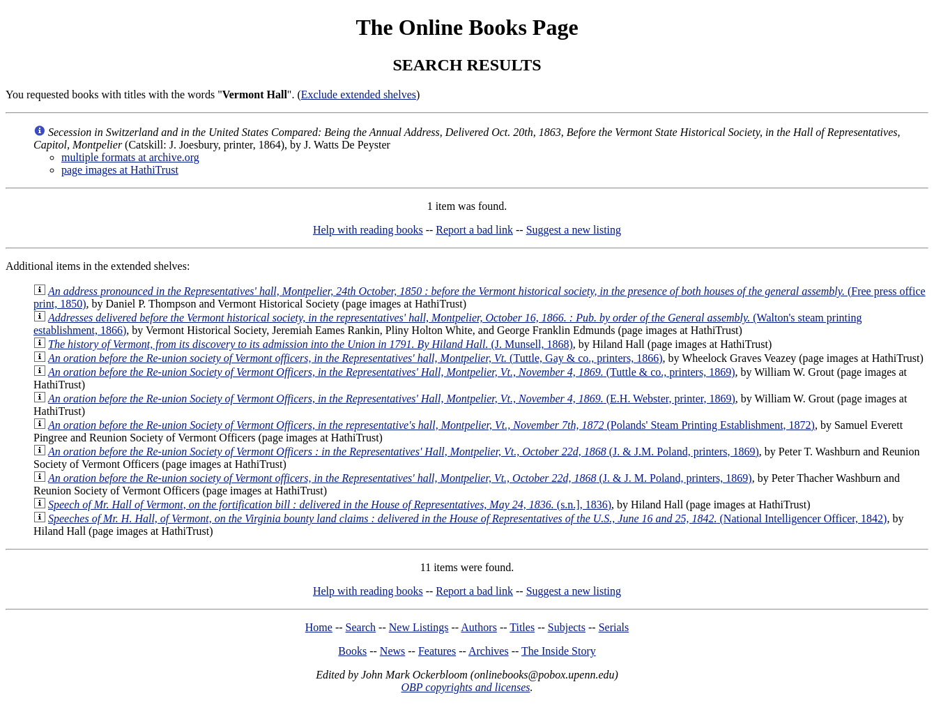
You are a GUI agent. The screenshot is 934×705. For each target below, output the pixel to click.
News (392, 651)
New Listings (419, 627)
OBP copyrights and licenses (465, 687)
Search (361, 627)
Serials (614, 627)
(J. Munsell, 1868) (310, 344)
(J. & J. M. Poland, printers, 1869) (400, 478)
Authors (479, 627)
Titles (522, 627)
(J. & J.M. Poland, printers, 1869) (403, 451)
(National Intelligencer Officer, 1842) (467, 518)
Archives (488, 651)
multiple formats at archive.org (130, 157)
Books (352, 651)
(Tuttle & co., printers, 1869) (391, 372)
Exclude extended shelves (358, 94)
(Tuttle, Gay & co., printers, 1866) (355, 358)
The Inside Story (558, 651)
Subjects (566, 627)
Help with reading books (368, 230)
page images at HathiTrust (119, 170)
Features (437, 651)
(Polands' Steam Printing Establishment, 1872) (431, 425)
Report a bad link (474, 230)
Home (318, 627)
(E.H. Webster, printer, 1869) (391, 398)
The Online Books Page (466, 27)
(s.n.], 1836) (329, 504)
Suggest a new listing (573, 230)
